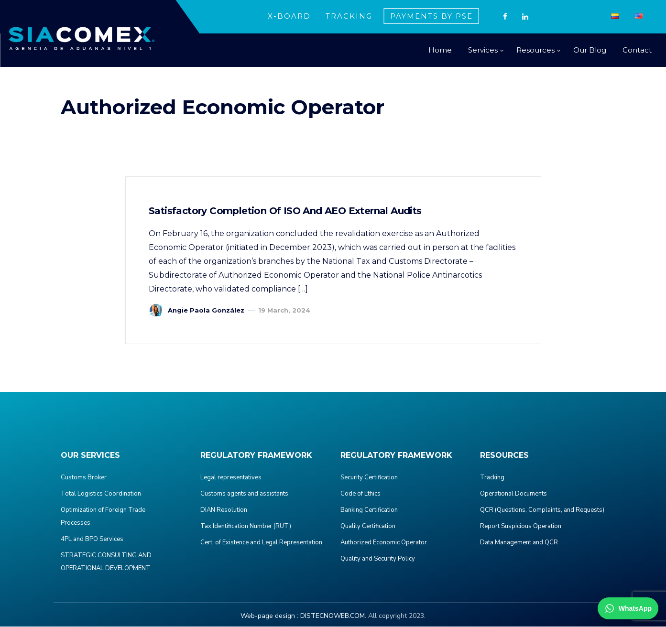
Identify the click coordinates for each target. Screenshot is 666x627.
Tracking (492, 478)
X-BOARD (289, 16)
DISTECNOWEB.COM (332, 616)
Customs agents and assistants (244, 494)
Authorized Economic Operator (383, 543)
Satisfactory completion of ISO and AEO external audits (286, 211)
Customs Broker (84, 478)
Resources (535, 49)
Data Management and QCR (519, 543)
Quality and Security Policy (377, 559)
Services (483, 49)
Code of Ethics (360, 494)
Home (440, 49)
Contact (637, 49)
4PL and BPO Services (92, 539)
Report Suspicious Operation (520, 526)
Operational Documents (513, 494)
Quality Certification (367, 526)
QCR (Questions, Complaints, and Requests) (542, 510)
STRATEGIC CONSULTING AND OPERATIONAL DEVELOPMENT (106, 562)
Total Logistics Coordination (101, 494)
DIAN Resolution (223, 510)
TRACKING (349, 16)
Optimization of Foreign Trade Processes (103, 517)
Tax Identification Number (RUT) (245, 526)
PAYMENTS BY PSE (431, 16)
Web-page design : (269, 616)
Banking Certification (369, 510)
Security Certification (369, 478)
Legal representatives (231, 478)
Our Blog (589, 49)
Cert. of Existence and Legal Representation (261, 543)
